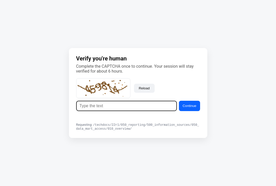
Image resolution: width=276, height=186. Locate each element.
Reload (144, 88)
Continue (189, 105)
